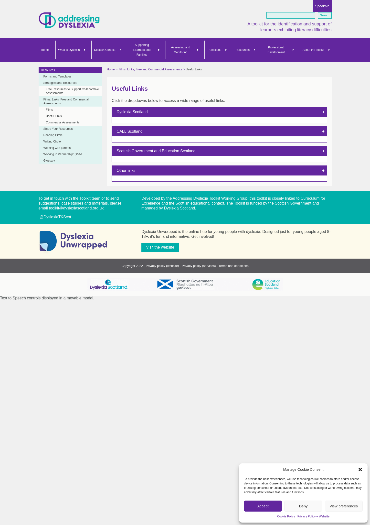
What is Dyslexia (69, 50)
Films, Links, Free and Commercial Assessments (66, 101)
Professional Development (276, 50)
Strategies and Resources (60, 83)
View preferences (344, 506)
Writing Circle (52, 141)
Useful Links (54, 116)
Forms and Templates (57, 76)
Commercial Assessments (63, 122)
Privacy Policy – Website (313, 516)
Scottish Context (104, 50)
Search (324, 15)
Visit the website (160, 247)
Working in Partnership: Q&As (62, 154)
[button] (360, 469)
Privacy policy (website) (162, 266)
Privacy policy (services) (199, 266)
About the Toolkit (313, 50)
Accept (263, 506)
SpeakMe (322, 6)
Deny (303, 506)
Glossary (49, 160)
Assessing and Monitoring (180, 50)
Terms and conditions (234, 266)
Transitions (214, 50)
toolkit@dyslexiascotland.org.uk (76, 208)
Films (49, 109)
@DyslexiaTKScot (55, 217)
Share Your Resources (58, 129)
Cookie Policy (286, 516)
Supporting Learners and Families (142, 49)
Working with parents (57, 148)
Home (45, 50)
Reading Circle (53, 135)
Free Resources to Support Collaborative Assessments (72, 91)
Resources (243, 50)
